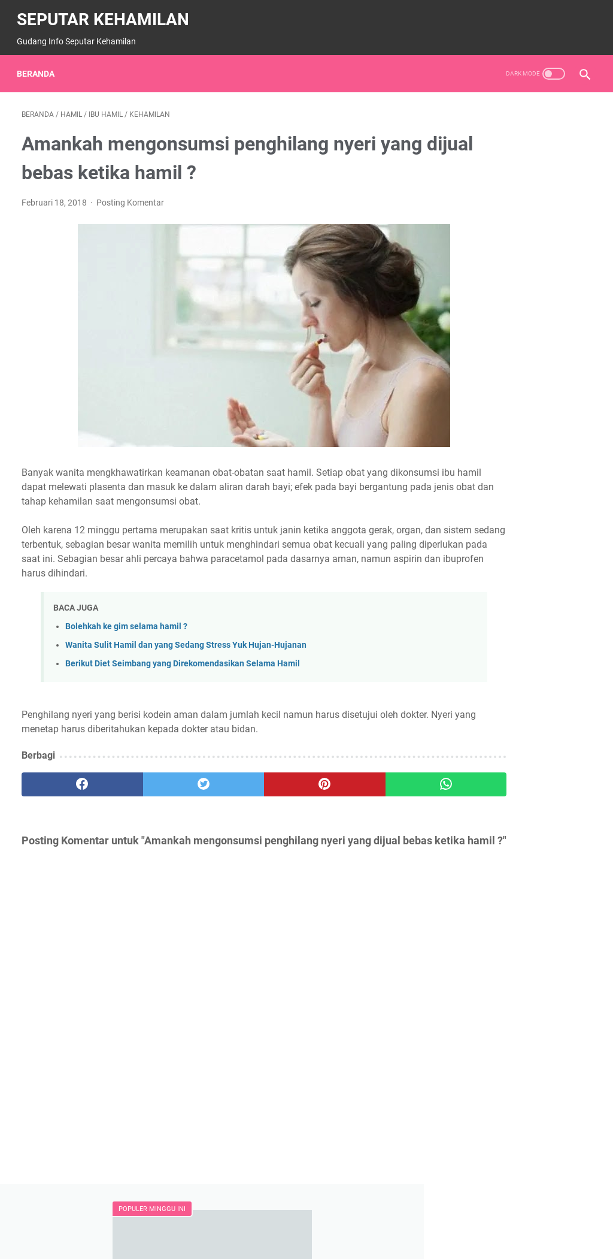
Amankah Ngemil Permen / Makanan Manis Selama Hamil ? (512, 221)
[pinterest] (258, 792)
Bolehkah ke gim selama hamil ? (126, 634)
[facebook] (69, 792)
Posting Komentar (130, 196)
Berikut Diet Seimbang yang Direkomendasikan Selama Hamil (182, 671)
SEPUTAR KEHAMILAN (108, 12)
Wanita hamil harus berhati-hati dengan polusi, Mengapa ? (516, 307)
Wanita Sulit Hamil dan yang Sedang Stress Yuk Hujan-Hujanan (185, 653)
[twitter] (164, 792)
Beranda (40, 62)
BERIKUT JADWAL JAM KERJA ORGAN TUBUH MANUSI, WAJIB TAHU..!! (508, 550)
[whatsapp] (354, 792)
